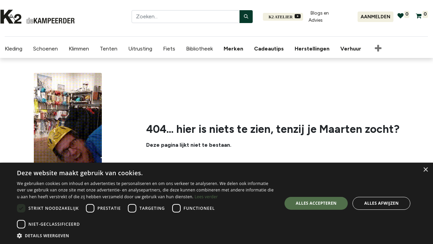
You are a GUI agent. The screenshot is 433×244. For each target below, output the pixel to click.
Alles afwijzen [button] (381, 203)
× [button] (425, 169)
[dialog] (216, 203)
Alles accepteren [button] (316, 203)
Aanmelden (375, 17)
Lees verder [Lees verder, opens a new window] (206, 197)
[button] (373, 49)
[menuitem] (230, 49)
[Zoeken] (246, 16)
